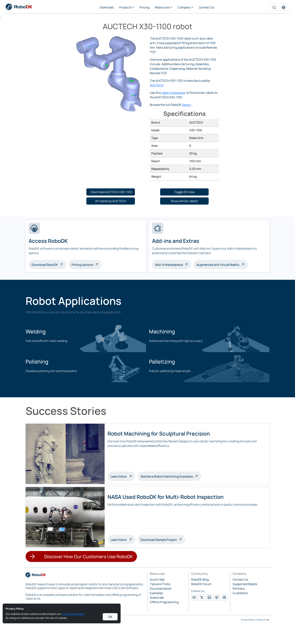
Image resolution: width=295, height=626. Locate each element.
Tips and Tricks (160, 584)
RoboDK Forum (201, 584)
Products (125, 7)
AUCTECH (156, 85)
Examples (156, 593)
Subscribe (157, 597)
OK (110, 617)
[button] (283, 7)
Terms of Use (262, 619)
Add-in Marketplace (169, 265)
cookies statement (73, 614)
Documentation (161, 588)
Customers (240, 593)
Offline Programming (164, 602)
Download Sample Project (159, 540)
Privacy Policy (248, 619)
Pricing (144, 7)
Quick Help (157, 579)
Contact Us (206, 7)
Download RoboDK (45, 265)
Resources (162, 7)
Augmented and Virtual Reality (217, 265)
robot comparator (173, 93)
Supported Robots (245, 584)
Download (106, 7)
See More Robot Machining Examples (167, 476)
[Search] (274, 7)
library (186, 105)
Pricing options (82, 265)
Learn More (123, 476)
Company (184, 7)
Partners (239, 588)
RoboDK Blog (200, 579)
